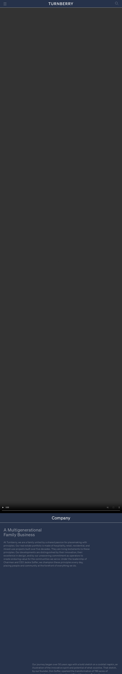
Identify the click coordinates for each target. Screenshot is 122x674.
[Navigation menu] (5, 4)
